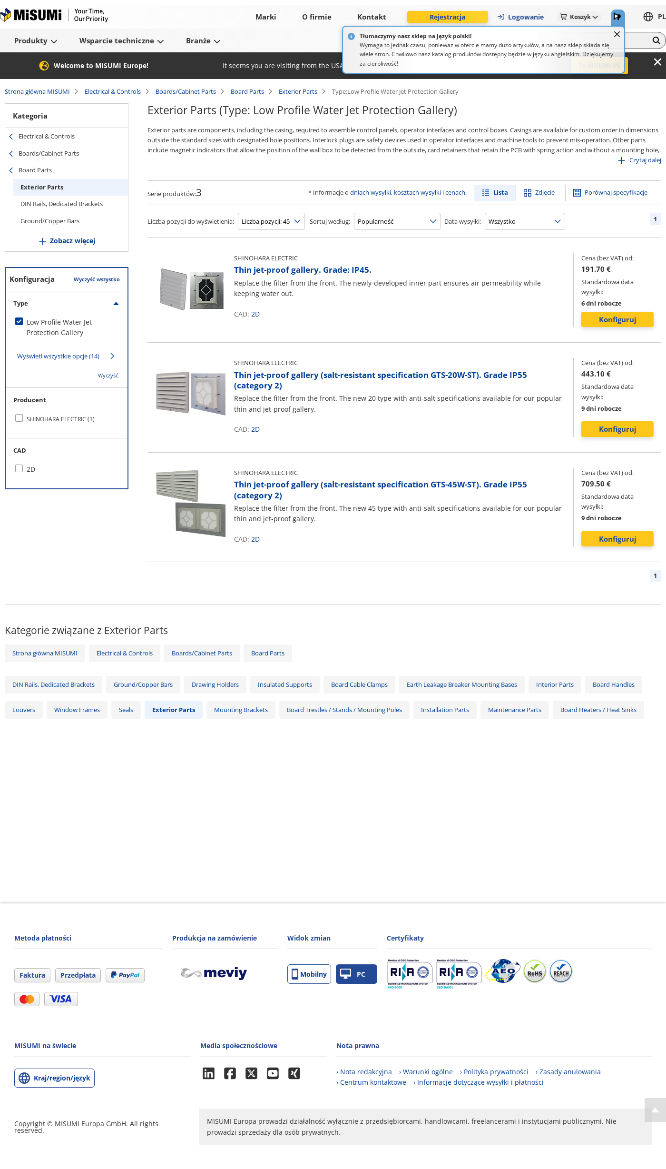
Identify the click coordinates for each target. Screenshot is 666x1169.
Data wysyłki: (462, 221)
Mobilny (309, 974)
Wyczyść (108, 375)
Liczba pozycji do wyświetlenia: (190, 221)
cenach (455, 192)
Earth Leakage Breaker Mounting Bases (462, 684)
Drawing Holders (215, 684)
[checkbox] (66, 327)
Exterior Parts (298, 91)
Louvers (23, 709)
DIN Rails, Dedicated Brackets (61, 203)
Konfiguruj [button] (618, 319)
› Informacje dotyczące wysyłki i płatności (478, 1082)
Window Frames (77, 709)
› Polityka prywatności (494, 1071)
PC (352, 974)
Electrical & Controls (113, 91)
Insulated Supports (285, 684)
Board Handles (614, 684)
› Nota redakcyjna (364, 1071)
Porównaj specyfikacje (616, 192)
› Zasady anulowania (568, 1071)
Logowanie (520, 16)
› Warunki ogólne (426, 1071)
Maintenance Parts (514, 709)
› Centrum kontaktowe (371, 1082)
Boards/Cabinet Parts (186, 91)
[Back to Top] (655, 1110)
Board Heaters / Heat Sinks (598, 709)
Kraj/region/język (62, 1077)
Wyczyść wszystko (97, 279)
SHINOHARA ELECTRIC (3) (61, 419)
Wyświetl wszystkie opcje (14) (58, 356)
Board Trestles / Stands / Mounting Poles (344, 709)
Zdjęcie (545, 192)
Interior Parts (555, 684)
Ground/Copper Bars (49, 221)
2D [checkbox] (31, 469)
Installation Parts (445, 709)
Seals (126, 709)
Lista (500, 192)
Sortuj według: (330, 221)
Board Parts (247, 91)
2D (255, 313)
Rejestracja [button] (447, 16)
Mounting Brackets (241, 709)
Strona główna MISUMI (37, 91)
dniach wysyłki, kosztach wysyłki (395, 192)
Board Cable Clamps (359, 684)
